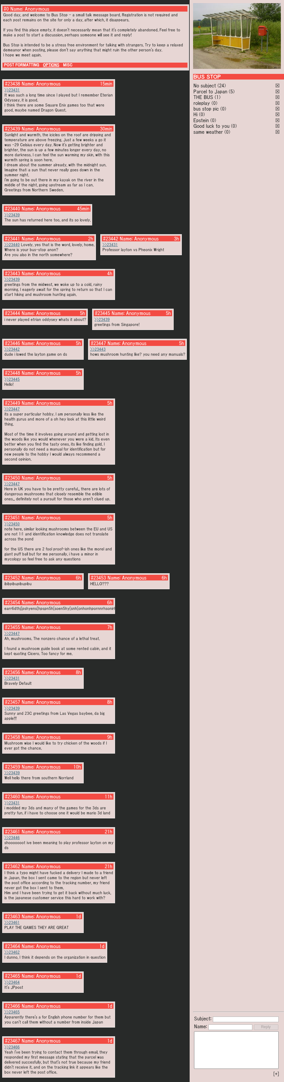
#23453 (98, 577)
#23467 (12, 1040)
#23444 (12, 313)
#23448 (12, 372)
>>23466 (12, 1047)
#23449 (12, 402)
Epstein (201, 120)
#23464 (12, 946)
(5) (231, 91)
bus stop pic (206, 108)
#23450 (12, 477)
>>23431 (12, 90)
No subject (205, 85)
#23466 (12, 1005)
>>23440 (12, 245)
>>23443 (98, 349)
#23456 (12, 672)
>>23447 (12, 409)
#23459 (12, 766)
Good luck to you (211, 125)
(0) (214, 103)
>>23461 (12, 922)
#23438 (12, 83)
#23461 (12, 831)
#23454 (12, 602)
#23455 (12, 627)
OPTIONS (51, 65)
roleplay (201, 103)
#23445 (102, 313)
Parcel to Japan (210, 91)
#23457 (12, 701)
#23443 (12, 273)
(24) (222, 85)
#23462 (12, 866)
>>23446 (12, 838)
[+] (276, 1073)
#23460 (12, 796)
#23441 (12, 238)
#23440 (12, 208)
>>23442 (12, 349)
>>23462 (12, 952)
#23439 (12, 128)
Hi (195, 114)
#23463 (12, 916)
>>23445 (12, 379)
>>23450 (12, 524)
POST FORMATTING (21, 65)
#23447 (98, 343)
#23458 (12, 736)
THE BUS (203, 97)
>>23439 (12, 215)
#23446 (12, 343)
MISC (67, 65)
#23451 (12, 517)
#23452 (12, 577)
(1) (217, 97)
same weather (208, 131)
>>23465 (12, 1012)
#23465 (12, 975)
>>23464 (12, 982)
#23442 (110, 238)
